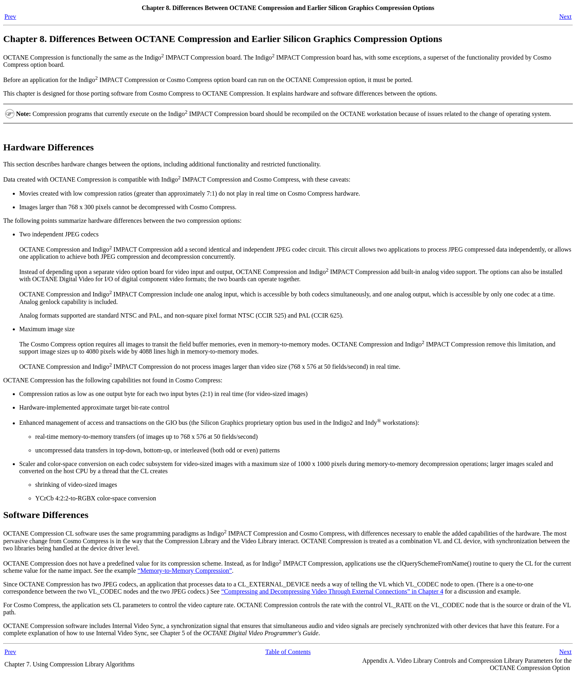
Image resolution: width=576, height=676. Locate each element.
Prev (10, 16)
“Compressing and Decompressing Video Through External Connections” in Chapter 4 (332, 591)
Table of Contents (288, 651)
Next (565, 16)
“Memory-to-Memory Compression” (185, 570)
